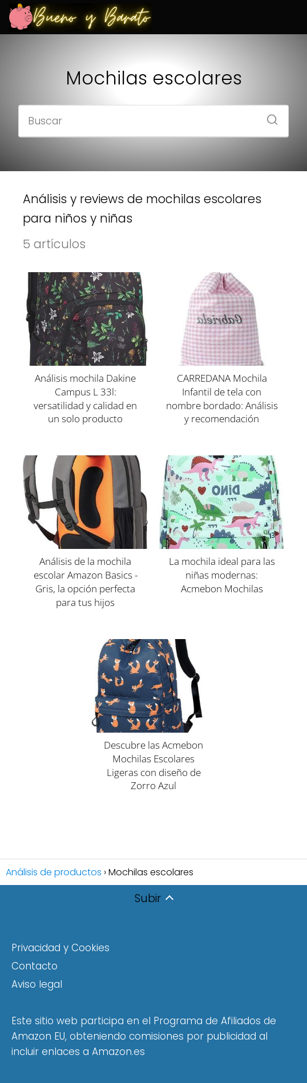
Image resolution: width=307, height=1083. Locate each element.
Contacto (34, 966)
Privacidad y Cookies (60, 948)
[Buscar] (268, 115)
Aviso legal (36, 984)
